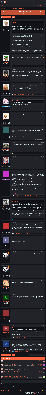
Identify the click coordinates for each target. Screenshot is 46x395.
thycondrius (6, 119)
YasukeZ (40, 365)
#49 (43, 156)
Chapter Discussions (17, 361)
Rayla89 (6, 76)
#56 (43, 280)
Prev (3, 17)
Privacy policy (30, 390)
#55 (43, 265)
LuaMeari (40, 372)
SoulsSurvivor (6, 301)
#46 (43, 112)
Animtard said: (15, 100)
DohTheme (34, 393)
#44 (43, 83)
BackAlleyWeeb (5, 149)
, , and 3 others (25, 94)
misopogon (5, 348)
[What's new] (43, 5)
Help (35, 390)
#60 (43, 340)
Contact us (16, 390)
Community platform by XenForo (35, 392)
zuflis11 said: (14, 201)
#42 (43, 55)
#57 (43, 294)
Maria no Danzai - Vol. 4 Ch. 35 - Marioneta (13, 360)
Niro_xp (41, 361)
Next (13, 17)
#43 (43, 69)
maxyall (6, 258)
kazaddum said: (15, 22)
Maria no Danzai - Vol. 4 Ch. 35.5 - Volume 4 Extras (15, 376)
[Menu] (1, 2)
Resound (6, 26)
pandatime (5, 206)
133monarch (6, 287)
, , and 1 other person (26, 195)
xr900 (5, 244)
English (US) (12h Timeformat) (7, 390)
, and (21, 337)
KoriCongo (5, 163)
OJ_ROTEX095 (39, 377)
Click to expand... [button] (28, 32)
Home (39, 390)
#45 (43, 98)
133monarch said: (15, 327)
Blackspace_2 (6, 62)
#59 (43, 325)
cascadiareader (5, 229)
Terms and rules (23, 390)
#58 (43, 309)
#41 (43, 19)
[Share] (41, 20)
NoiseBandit (6, 90)
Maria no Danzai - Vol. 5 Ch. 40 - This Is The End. (14, 368)
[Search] (3, 5)
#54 (43, 251)
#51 (43, 198)
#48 (43, 142)
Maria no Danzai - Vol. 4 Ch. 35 (10, 364)
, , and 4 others (22, 233)
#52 (43, 222)
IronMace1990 (5, 134)
